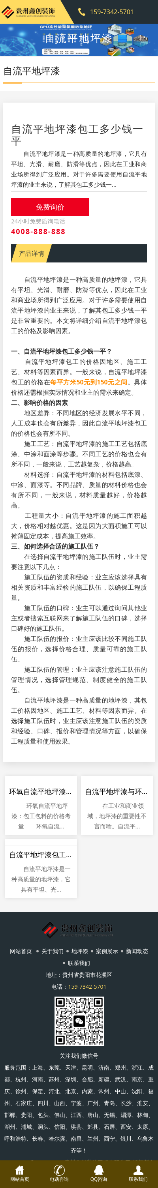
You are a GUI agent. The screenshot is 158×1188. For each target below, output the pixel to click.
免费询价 (50, 207)
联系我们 (79, 963)
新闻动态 (137, 951)
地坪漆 (79, 951)
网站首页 (21, 951)
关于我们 (52, 951)
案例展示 (107, 951)
